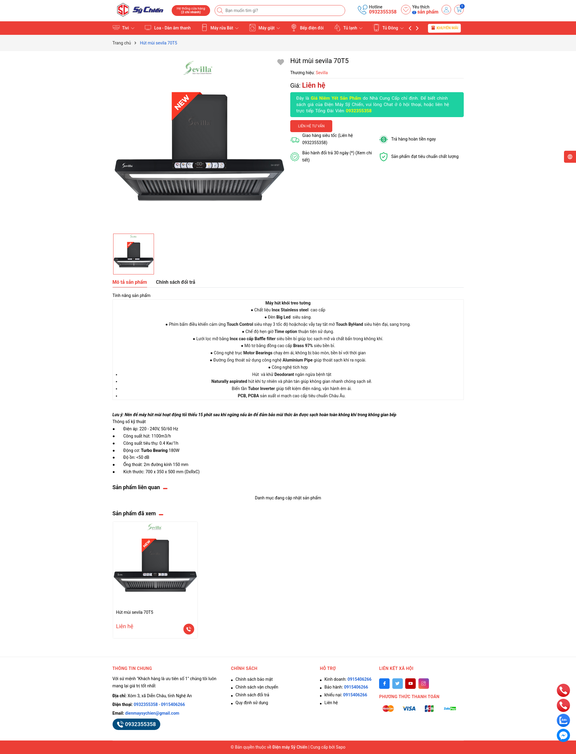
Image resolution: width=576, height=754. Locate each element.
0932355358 (383, 12)
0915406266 (173, 704)
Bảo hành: (346, 687)
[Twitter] (397, 683)
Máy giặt (264, 27)
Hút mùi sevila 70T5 (134, 612)
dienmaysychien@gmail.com (152, 713)
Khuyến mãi (444, 28)
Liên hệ (331, 702)
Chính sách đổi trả (252, 694)
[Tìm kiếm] (221, 10)
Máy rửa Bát (220, 27)
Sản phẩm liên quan (136, 487)
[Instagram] (423, 683)
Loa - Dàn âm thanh (167, 27)
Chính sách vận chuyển (257, 687)
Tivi (123, 27)
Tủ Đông (388, 27)
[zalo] (563, 720)
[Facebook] (384, 683)
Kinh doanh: (348, 679)
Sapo (340, 747)
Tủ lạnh (348, 27)
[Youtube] (410, 683)
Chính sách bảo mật (254, 679)
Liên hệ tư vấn (311, 126)
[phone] (563, 690)
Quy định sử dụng (252, 702)
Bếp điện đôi (307, 27)
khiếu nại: (345, 694)
